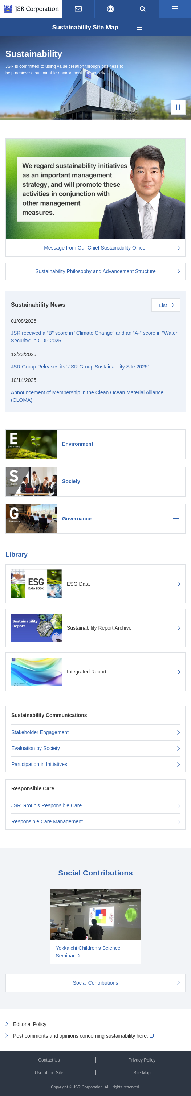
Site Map (141, 1072)
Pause (178, 107)
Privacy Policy (142, 1060)
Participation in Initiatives (39, 764)
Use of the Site (49, 1072)
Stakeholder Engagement (40, 732)
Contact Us (49, 1060)
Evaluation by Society (35, 748)
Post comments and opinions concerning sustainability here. (80, 1036)
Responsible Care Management (47, 821)
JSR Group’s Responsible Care (46, 805)
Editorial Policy (29, 1024)
